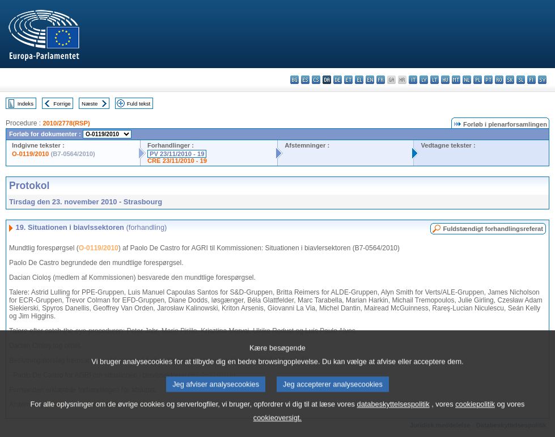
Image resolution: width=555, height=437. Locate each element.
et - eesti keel (348, 79)
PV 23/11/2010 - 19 (177, 153)
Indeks (25, 103)
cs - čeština (316, 79)
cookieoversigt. (277, 425)
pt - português (488, 79)
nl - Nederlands (467, 79)
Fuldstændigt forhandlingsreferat (493, 228)
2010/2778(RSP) (66, 123)
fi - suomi (531, 79)
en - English (370, 79)
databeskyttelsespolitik (393, 411)
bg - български (294, 79)
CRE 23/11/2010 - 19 (177, 160)
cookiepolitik (475, 411)
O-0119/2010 (30, 153)
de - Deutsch (337, 79)
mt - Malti (456, 79)
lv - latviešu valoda (424, 79)
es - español (305, 79)
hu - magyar (445, 79)
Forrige (61, 103)
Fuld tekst (139, 103)
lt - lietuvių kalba (434, 79)
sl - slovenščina (520, 79)
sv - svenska (542, 79)
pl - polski (477, 79)
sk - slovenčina (510, 79)
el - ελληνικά (359, 79)
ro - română (499, 79)
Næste (90, 103)
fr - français (380, 79)
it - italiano (413, 79)
